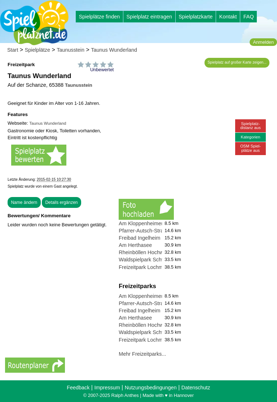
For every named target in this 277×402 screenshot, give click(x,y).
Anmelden (263, 42)
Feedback (78, 387)
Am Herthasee (135, 245)
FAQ (248, 17)
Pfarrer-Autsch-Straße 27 (148, 231)
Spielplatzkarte (195, 17)
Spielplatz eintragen (149, 17)
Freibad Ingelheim (139, 238)
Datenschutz (195, 387)
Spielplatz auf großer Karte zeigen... (237, 62)
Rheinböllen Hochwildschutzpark (156, 252)
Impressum (107, 387)
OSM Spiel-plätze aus (250, 148)
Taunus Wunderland (114, 50)
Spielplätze (37, 50)
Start (12, 50)
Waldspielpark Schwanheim (150, 259)
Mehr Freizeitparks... (142, 354)
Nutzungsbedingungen (151, 387)
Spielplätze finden (99, 17)
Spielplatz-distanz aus (250, 125)
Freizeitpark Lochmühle (146, 267)
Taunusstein (70, 50)
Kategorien (250, 137)
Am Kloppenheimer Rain (147, 223)
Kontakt (228, 17)
